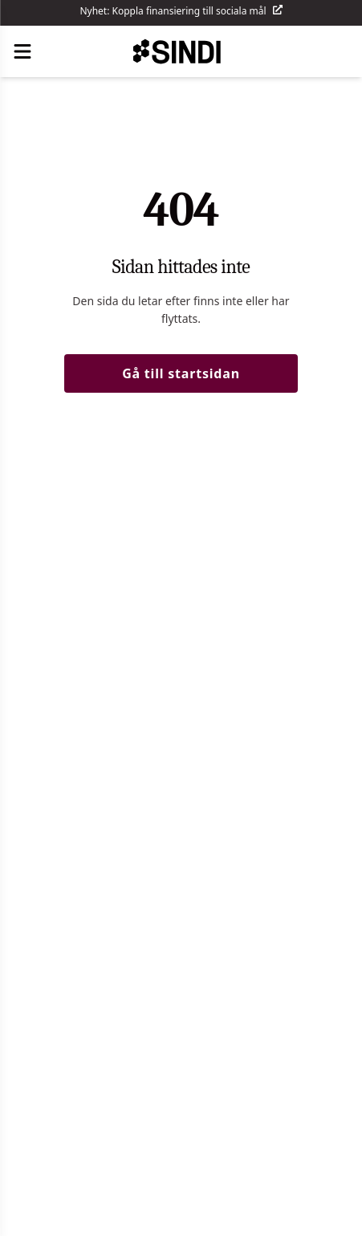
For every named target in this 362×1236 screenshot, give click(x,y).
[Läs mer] (278, 14)
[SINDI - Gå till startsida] (181, 51)
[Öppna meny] (22, 51)
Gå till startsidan (181, 373)
